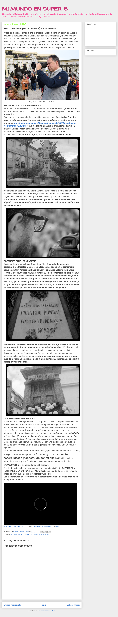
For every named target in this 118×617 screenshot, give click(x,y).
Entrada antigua (73, 605)
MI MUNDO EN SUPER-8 (35, 9)
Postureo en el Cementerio (41, 535)
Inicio (44, 605)
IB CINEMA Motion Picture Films (42, 526)
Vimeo (57, 526)
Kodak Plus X (27, 535)
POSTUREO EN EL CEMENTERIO (15, 526)
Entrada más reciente (12, 605)
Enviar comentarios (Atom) (46, 611)
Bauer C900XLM (16, 535)
